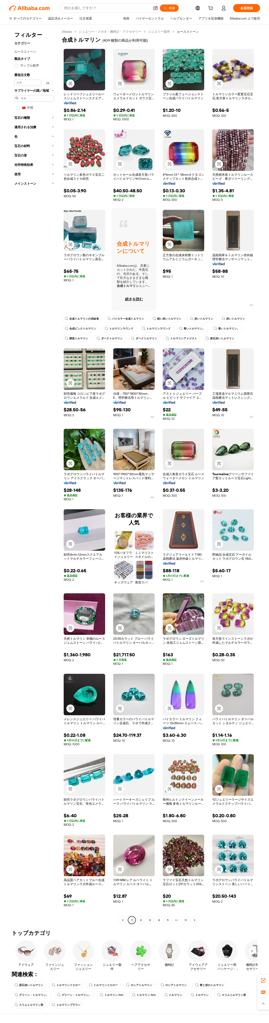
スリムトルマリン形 (231, 995)
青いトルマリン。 (192, 328)
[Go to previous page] (123, 920)
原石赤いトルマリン (220, 338)
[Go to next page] (195, 920)
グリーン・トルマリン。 (32, 995)
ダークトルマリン (110, 338)
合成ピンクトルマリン (80, 328)
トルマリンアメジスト (181, 338)
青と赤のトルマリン (209, 985)
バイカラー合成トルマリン (125, 319)
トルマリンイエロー (66, 985)
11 (185, 920)
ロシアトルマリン (139, 985)
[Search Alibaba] (106, 8)
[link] (263, 980)
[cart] (211, 9)
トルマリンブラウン (66, 1005)
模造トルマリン (76, 338)
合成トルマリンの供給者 (82, 319)
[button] (155, 8)
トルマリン (173, 995)
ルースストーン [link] (188, 31)
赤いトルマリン (201, 319)
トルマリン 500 (112, 995)
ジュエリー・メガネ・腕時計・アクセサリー (110, 31)
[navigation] (34, 476)
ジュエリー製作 (159, 31)
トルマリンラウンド (119, 328)
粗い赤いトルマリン (167, 319)
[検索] (169, 8)
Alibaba (67, 31)
